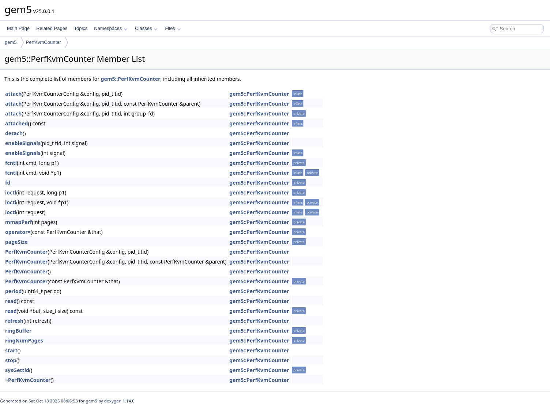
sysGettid (17, 370)
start (11, 350)
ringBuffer (18, 330)
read (11, 301)
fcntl (11, 162)
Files (173, 28)
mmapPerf (18, 222)
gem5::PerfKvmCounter (131, 78)
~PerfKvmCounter (27, 379)
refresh (14, 320)
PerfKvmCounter (43, 42)
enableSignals (23, 143)
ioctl (10, 192)
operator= (17, 231)
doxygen (112, 401)
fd (7, 182)
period (13, 291)
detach (14, 133)
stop (10, 360)
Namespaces (110, 28)
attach (13, 93)
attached (16, 123)
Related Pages (51, 28)
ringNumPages (24, 340)
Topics (80, 28)
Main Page (18, 28)
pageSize (16, 241)
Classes (146, 28)
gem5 (11, 42)
